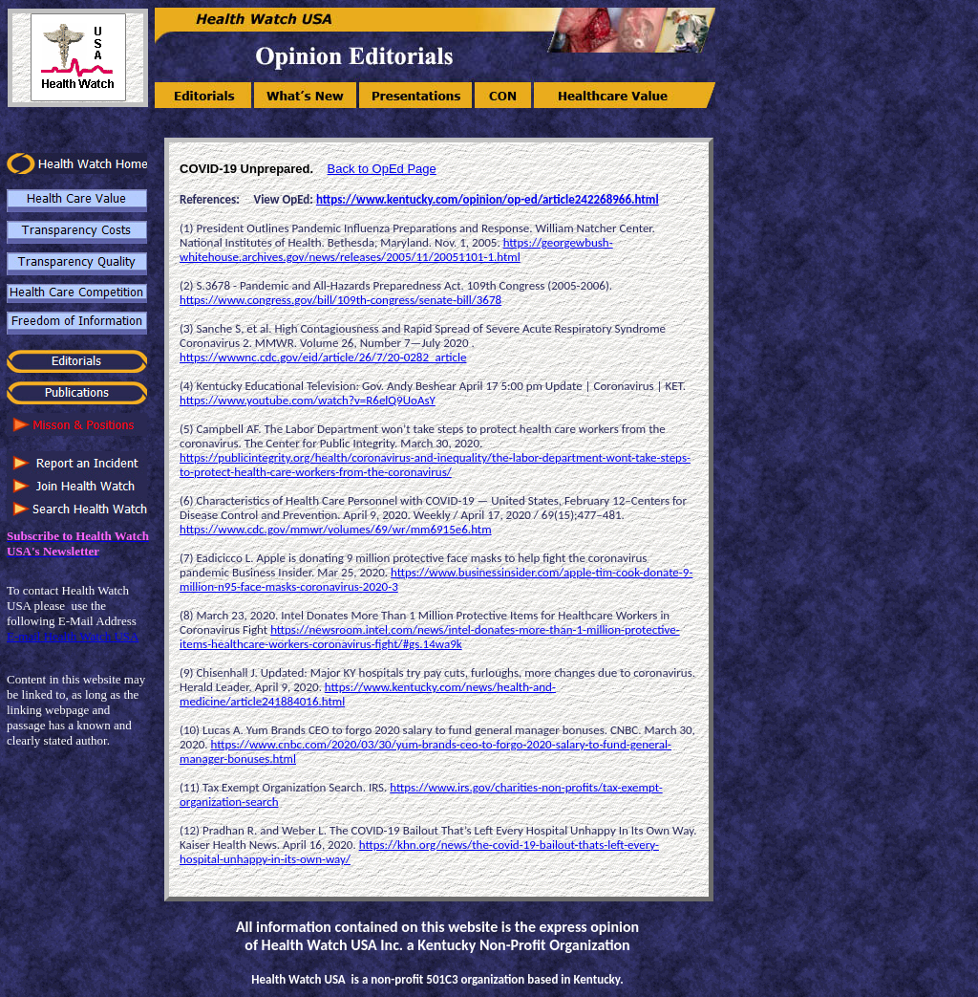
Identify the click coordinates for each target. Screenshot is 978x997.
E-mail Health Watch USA (72, 636)
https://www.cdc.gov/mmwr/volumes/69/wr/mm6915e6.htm (336, 529)
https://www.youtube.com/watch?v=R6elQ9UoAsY (308, 400)
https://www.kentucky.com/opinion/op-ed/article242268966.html (487, 199)
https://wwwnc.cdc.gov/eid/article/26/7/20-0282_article (323, 357)
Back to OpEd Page (382, 169)
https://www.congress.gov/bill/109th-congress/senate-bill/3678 (340, 300)
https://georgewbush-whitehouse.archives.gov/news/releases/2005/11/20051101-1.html (396, 249)
